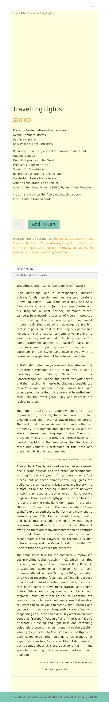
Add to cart (44, 224)
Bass (65, 243)
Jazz (81, 248)
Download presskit (54, 669)
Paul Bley (32, 243)
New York (46, 252)
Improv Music (67, 248)
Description (25, 269)
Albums (26, 13)
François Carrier (86, 696)
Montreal (32, 252)
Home (15, 13)
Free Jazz (30, 248)
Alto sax (54, 243)
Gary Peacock (74, 238)
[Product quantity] (19, 224)
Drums (74, 243)
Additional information (32, 275)
